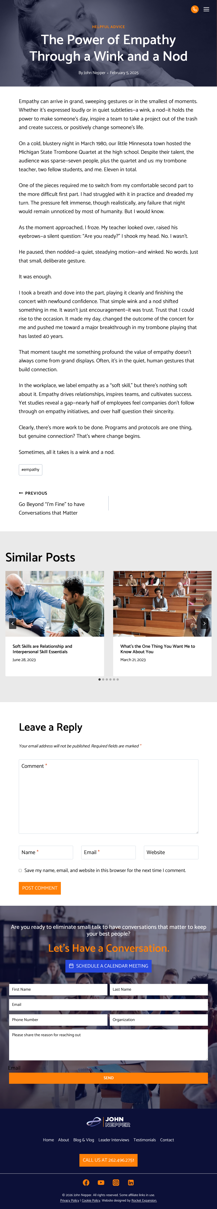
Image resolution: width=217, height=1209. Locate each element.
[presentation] (54, 604)
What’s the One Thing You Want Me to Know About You (157, 649)
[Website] (171, 852)
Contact (167, 1140)
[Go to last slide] (12, 623)
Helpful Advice (108, 27)
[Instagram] (116, 1182)
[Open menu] (206, 9)
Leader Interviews (113, 1140)
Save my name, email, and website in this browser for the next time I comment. (105, 870)
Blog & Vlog (83, 1140)
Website (156, 853)
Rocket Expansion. (144, 1200)
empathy (30, 469)
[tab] (99, 679)
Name (29, 853)
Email (92, 853)
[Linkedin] (131, 1182)
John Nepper (94, 72)
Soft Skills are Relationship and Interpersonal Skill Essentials (42, 649)
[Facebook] (86, 1182)
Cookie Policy (91, 1200)
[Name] (46, 852)
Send (109, 1078)
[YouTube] (101, 1182)
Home (48, 1140)
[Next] (204, 623)
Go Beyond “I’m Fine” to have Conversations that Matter (61, 503)
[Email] (108, 852)
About (63, 1140)
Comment (34, 767)
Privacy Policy (69, 1200)
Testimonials (145, 1140)
